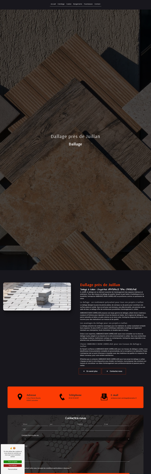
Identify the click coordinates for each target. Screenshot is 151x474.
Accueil (53, 4)
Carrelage (61, 4)
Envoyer (78, 467)
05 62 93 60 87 (74, 398)
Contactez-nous (115, 371)
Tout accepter (12, 462)
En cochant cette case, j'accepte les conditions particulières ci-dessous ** (46, 459)
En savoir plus (90, 371)
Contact (97, 4)
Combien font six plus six (30, 426)
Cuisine (68, 4)
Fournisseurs (88, 4)
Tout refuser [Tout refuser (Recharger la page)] (13, 465)
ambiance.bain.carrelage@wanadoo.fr (124, 398)
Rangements (77, 4)
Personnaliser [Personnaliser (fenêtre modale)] (12, 469)
